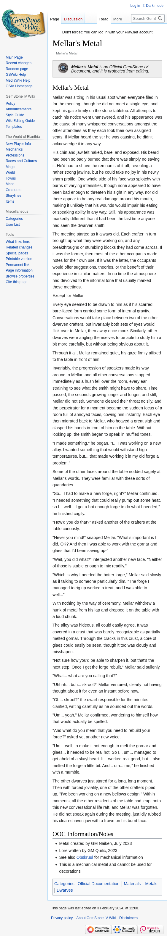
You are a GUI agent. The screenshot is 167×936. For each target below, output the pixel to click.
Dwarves (65, 890)
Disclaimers (128, 918)
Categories (64, 883)
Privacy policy (62, 918)
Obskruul (85, 857)
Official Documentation (99, 883)
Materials (132, 883)
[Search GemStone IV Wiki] (148, 18)
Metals (151, 883)
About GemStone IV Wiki (96, 918)
